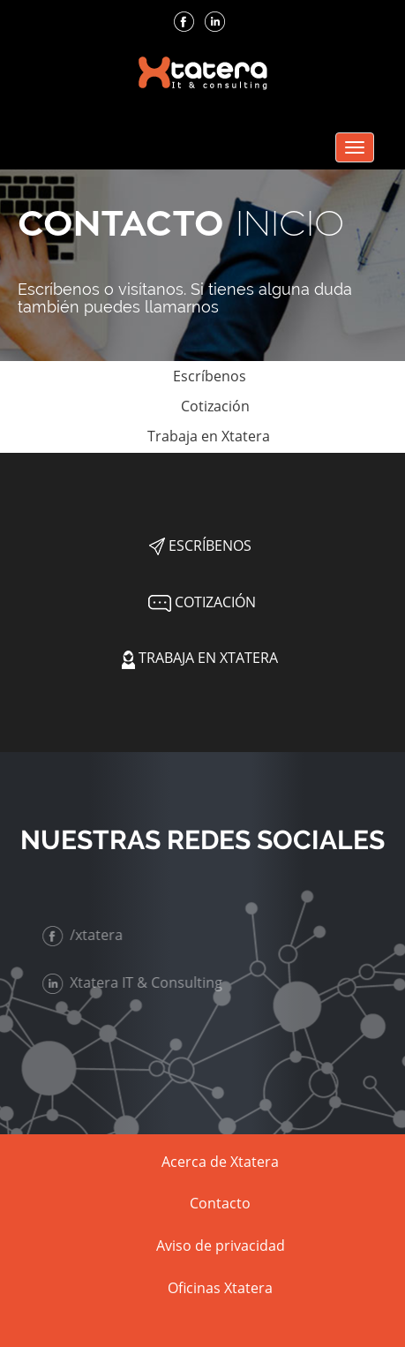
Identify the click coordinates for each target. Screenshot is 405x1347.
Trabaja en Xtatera (200, 436)
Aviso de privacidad (220, 1245)
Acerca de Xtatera (220, 1161)
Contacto (220, 1203)
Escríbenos (200, 376)
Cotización (200, 406)
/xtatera (84, 934)
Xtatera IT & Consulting (134, 982)
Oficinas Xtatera (220, 1288)
